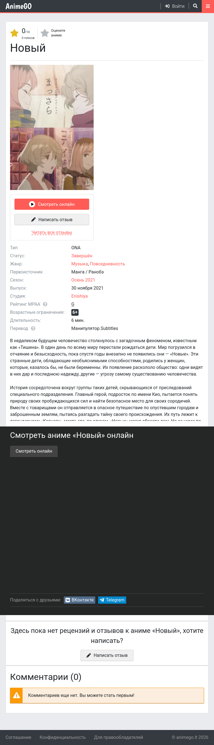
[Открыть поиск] (193, 6)
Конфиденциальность (63, 737)
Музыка (79, 264)
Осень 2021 (83, 280)
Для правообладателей (118, 737)
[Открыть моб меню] (208, 6)
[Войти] (172, 6)
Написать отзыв (55, 219)
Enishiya (79, 296)
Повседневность (107, 264)
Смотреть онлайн (56, 204)
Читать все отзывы (51, 232)
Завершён (81, 255)
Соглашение (18, 737)
